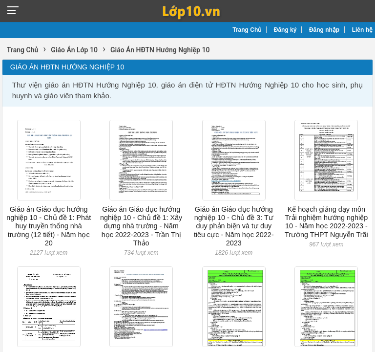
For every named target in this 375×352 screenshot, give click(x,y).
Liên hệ (362, 29)
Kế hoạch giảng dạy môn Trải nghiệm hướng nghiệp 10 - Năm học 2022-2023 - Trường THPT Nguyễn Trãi (326, 222)
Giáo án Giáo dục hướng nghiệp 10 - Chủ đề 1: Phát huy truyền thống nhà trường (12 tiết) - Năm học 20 (48, 226)
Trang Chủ (246, 29)
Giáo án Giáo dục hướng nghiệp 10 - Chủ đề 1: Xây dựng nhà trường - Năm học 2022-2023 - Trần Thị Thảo (141, 226)
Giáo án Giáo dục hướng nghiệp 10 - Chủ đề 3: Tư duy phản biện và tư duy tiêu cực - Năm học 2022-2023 (234, 226)
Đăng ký (285, 29)
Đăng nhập (324, 29)
